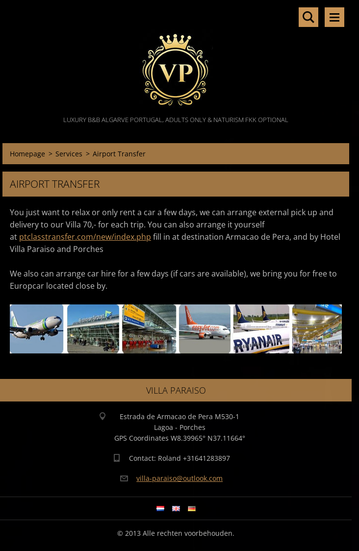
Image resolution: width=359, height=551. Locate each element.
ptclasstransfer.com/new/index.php (85, 236)
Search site (308, 17)
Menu (334, 17)
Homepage (27, 153)
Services (68, 153)
